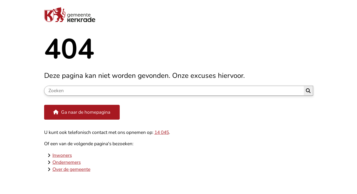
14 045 (161, 132)
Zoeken (308, 90)
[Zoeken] (174, 90)
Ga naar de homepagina (85, 112)
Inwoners (62, 155)
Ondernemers (66, 162)
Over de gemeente (71, 169)
